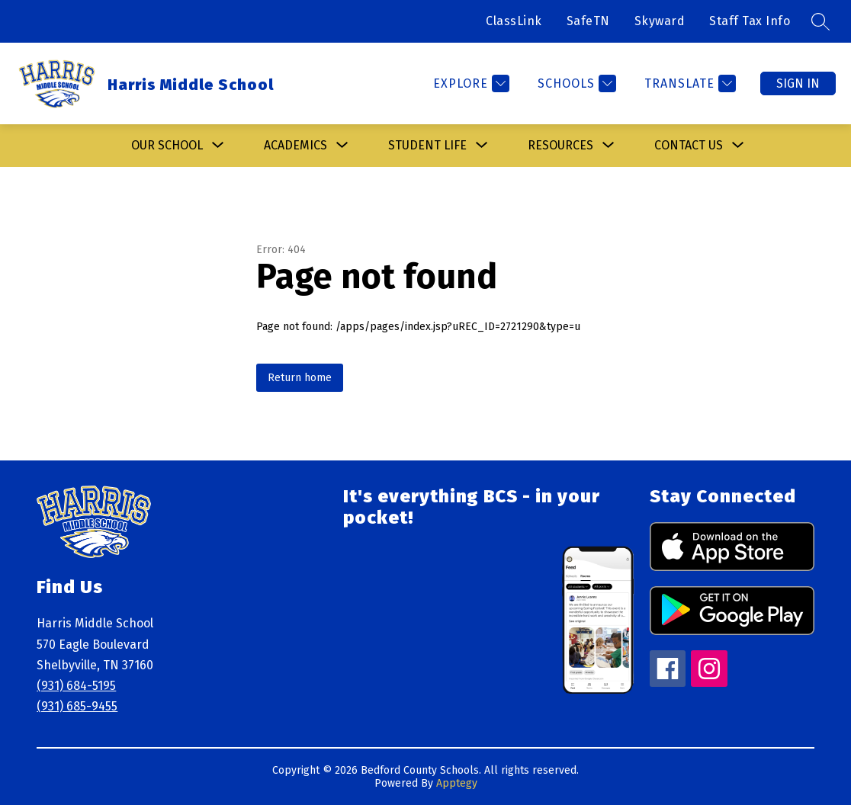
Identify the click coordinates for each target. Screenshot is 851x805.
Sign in (798, 83)
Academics (295, 145)
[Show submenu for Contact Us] (688, 145)
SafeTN (588, 21)
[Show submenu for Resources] (560, 145)
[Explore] (469, 83)
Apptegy (456, 783)
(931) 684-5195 (76, 685)
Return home (300, 377)
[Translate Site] (688, 83)
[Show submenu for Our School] (167, 145)
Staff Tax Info (749, 21)
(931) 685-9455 (77, 706)
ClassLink (514, 21)
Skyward (660, 21)
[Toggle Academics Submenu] (342, 145)
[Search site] (820, 21)
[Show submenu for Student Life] (427, 145)
